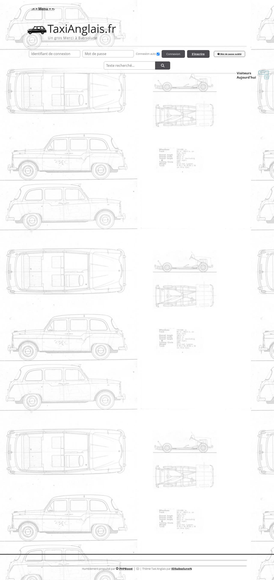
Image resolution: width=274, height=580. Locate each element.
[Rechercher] (162, 65)
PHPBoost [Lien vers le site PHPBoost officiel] (126, 569)
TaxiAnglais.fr (82, 28)
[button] (42, 8)
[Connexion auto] (158, 54)
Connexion (173, 54)
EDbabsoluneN (181, 569)
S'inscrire (198, 54)
